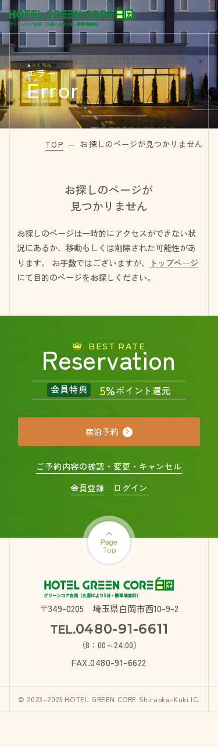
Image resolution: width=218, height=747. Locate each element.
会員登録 (87, 488)
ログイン (130, 488)
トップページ (173, 263)
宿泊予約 (102, 431)
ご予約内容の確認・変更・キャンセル (108, 466)
